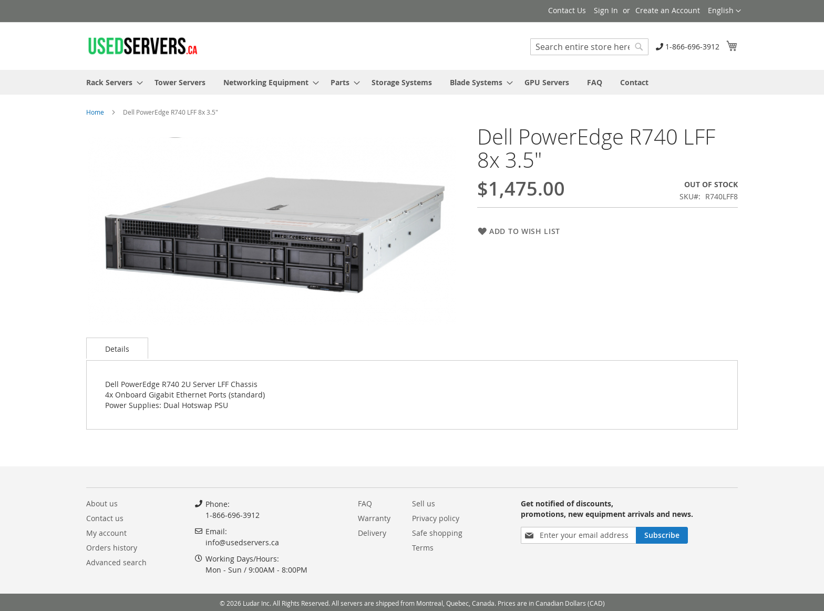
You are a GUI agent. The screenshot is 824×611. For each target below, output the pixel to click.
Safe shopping (437, 533)
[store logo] (142, 45)
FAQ (365, 503)
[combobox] (589, 46)
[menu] (412, 82)
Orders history (111, 548)
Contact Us (567, 10)
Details (117, 349)
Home (95, 112)
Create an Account (667, 10)
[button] (724, 11)
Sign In (606, 10)
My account (106, 533)
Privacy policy (435, 518)
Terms (423, 548)
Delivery (372, 533)
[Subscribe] (662, 535)
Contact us (104, 518)
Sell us (423, 503)
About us (102, 503)
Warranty (374, 518)
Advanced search (116, 562)
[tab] (117, 348)
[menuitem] (111, 82)
